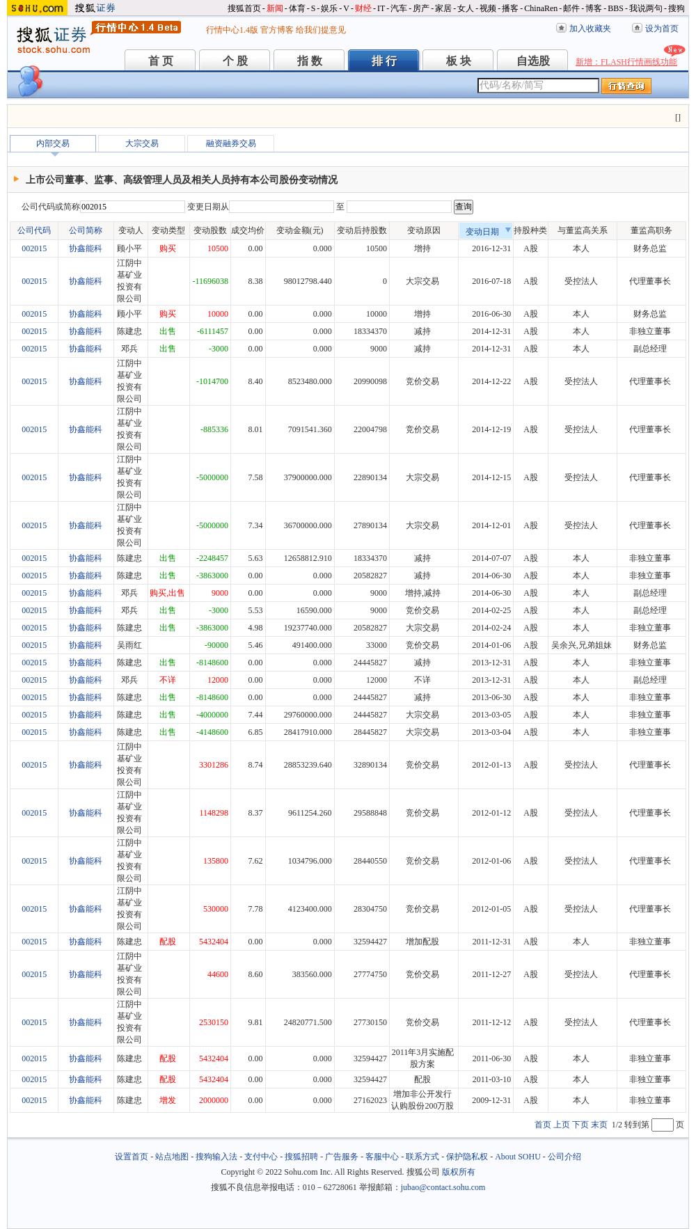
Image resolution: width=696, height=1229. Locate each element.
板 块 (458, 61)
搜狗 (676, 8)
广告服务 (341, 1156)
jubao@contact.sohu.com (443, 1187)
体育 (297, 8)
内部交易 (53, 143)
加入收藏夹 (590, 28)
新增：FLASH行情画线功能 (626, 62)
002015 (34, 248)
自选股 (533, 61)
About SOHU (518, 1156)
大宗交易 (142, 143)
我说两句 (646, 8)
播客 (510, 8)
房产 (421, 8)
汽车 (398, 8)
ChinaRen (540, 8)
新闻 (275, 8)
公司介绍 (564, 1156)
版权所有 (458, 1172)
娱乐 (329, 8)
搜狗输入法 (216, 1156)
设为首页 (662, 28)
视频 (488, 8)
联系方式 (422, 1156)
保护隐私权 (467, 1156)
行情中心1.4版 (232, 30)
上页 (561, 1124)
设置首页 (131, 1156)
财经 (363, 8)
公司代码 (34, 230)
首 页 (160, 61)
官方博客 (277, 30)
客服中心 (382, 1156)
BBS (616, 8)
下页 (580, 1124)
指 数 (309, 61)
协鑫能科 (85, 248)
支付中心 (261, 1156)
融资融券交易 (231, 143)
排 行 (384, 61)
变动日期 (489, 232)
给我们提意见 (321, 30)
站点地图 (172, 1156)
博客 (593, 8)
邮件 (571, 8)
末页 (599, 1124)
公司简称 (85, 230)
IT (381, 8)
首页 (543, 1124)
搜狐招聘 (301, 1156)
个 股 (235, 61)
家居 (443, 8)
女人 (465, 8)
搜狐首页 (244, 8)
